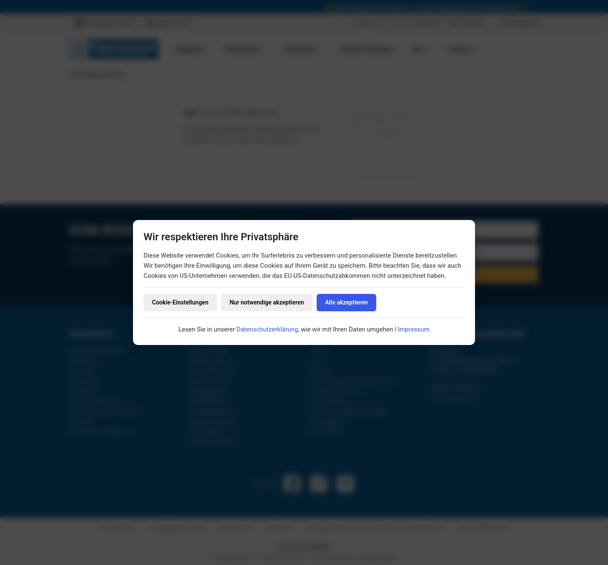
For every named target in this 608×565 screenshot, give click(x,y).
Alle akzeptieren (346, 302)
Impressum (413, 329)
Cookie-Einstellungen (180, 302)
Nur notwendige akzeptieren (267, 302)
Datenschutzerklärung (267, 329)
